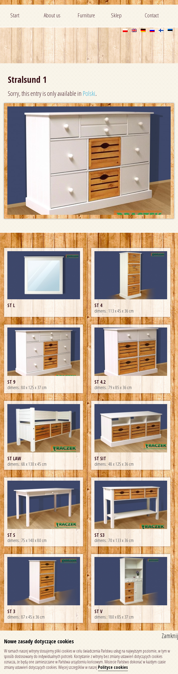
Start (14, 15)
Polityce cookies (113, 667)
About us (52, 15)
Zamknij (170, 635)
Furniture (86, 15)
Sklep (116, 15)
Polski (89, 93)
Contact (152, 15)
